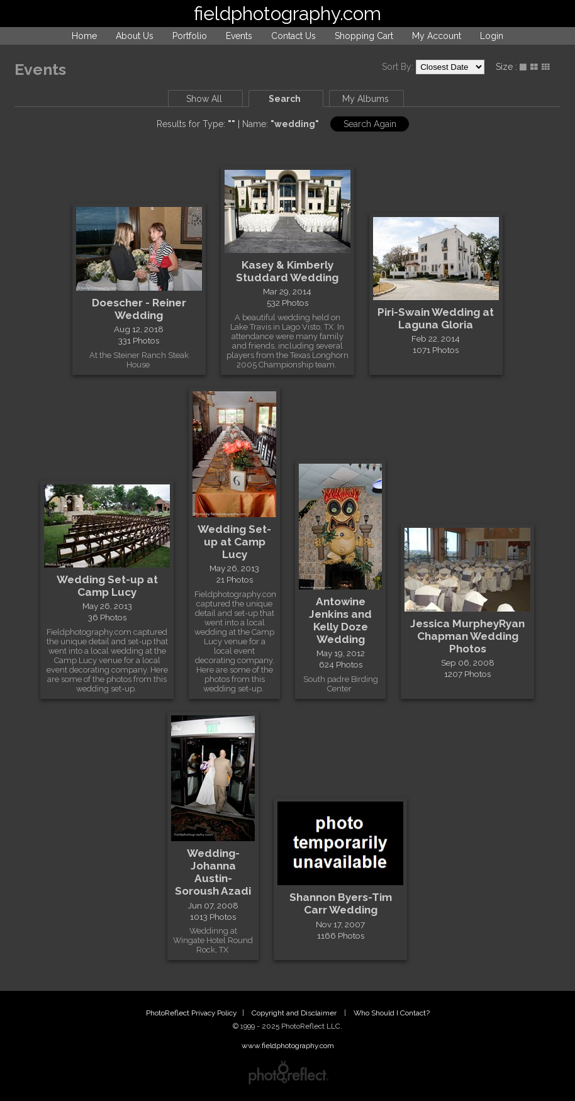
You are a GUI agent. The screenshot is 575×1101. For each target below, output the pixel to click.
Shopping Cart (364, 36)
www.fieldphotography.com (288, 1045)
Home (84, 36)
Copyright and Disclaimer (295, 1013)
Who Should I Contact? (392, 1013)
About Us (135, 36)
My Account (436, 36)
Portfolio (189, 36)
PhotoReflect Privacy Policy (191, 1013)
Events (239, 36)
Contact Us (293, 36)
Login (491, 36)
